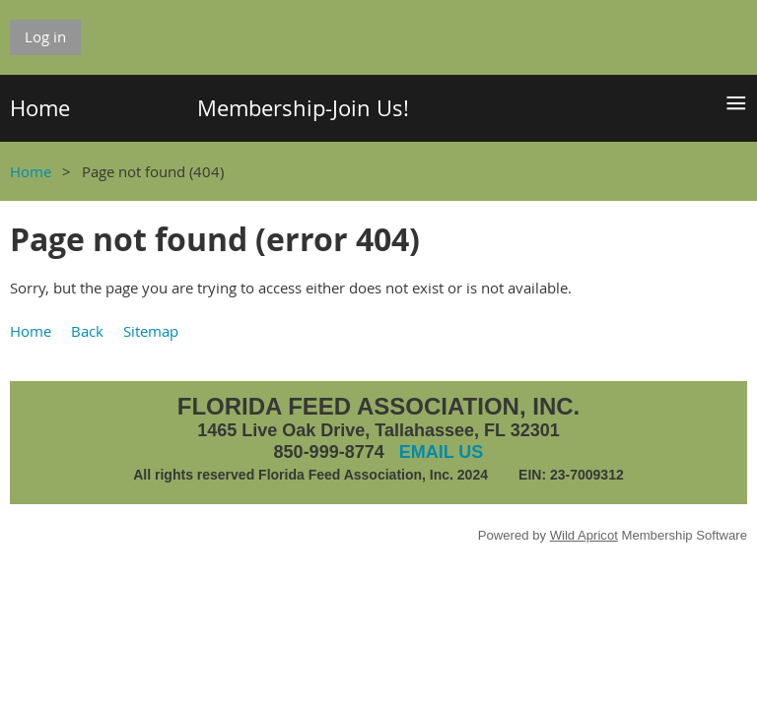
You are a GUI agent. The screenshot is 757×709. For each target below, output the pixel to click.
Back (87, 331)
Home (30, 171)
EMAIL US (441, 452)
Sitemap (150, 331)
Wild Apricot (584, 535)
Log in (45, 36)
